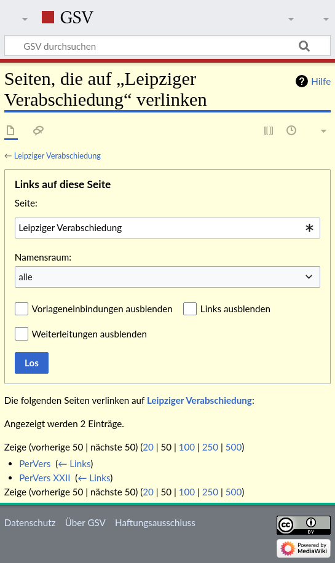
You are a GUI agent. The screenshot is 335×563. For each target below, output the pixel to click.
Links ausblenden (235, 308)
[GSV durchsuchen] (167, 45)
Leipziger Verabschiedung (57, 155)
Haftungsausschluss (155, 522)
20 (148, 446)
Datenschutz (30, 522)
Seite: (26, 202)
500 (234, 446)
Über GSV (85, 522)
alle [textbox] (25, 276)
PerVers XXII (44, 477)
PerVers (34, 463)
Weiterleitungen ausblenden (89, 333)
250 (210, 446)
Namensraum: (43, 256)
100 (187, 446)
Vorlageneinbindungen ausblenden (102, 308)
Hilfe (321, 81)
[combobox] (167, 228)
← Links (74, 463)
